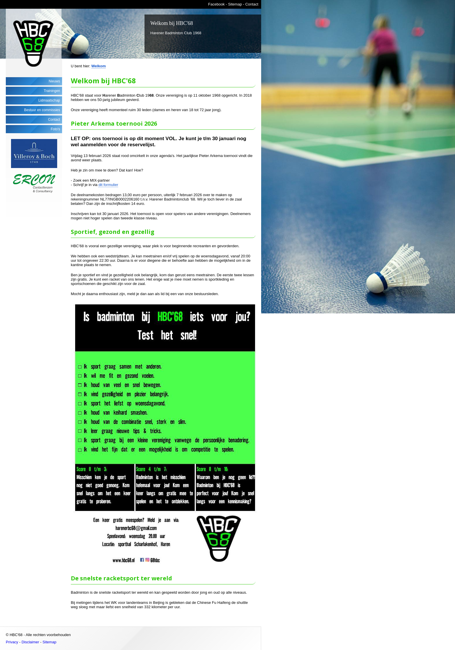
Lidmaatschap (49, 100)
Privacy (12, 642)
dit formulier (108, 185)
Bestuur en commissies (42, 110)
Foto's (55, 129)
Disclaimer (30, 642)
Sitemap (235, 4)
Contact (251, 4)
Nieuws (54, 81)
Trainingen (52, 91)
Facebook (216, 4)
